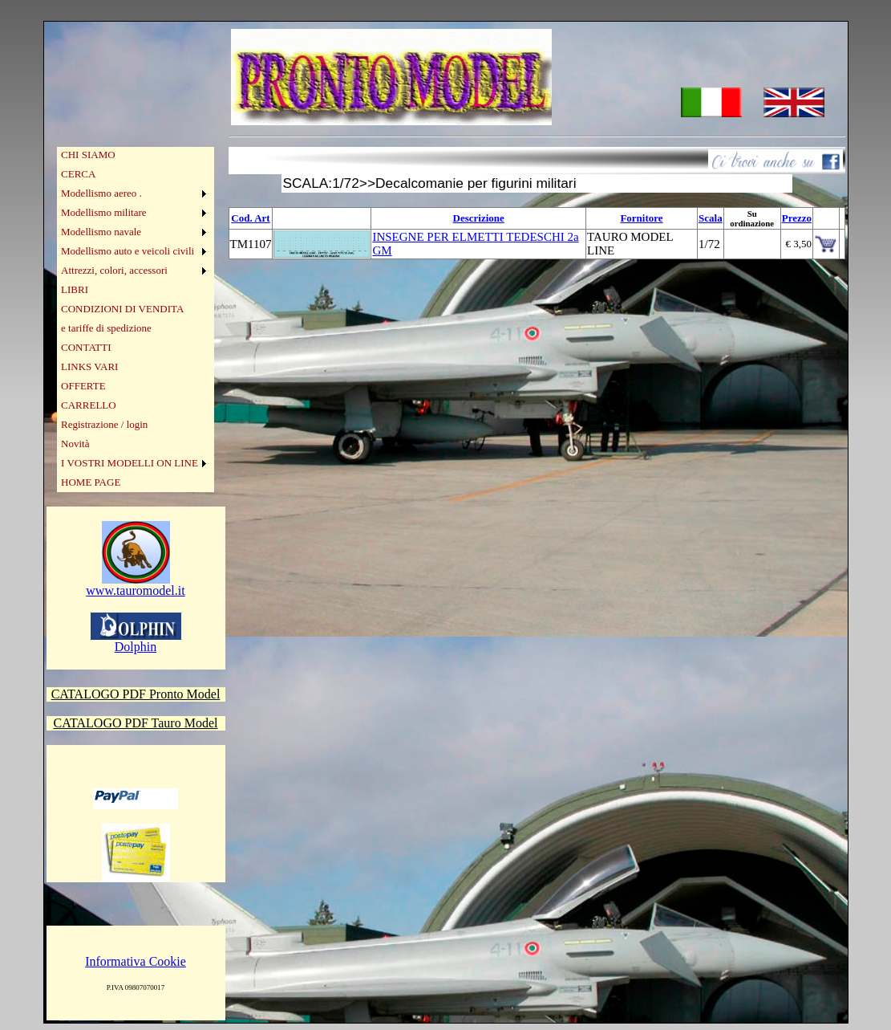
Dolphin (136, 641)
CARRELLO (88, 405)
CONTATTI (86, 347)
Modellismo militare (104, 212)
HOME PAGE (90, 482)
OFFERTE (83, 386)
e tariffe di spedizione (106, 328)
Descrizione (478, 218)
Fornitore (641, 218)
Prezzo (797, 218)
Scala (711, 218)
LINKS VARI (89, 366)
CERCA (78, 174)
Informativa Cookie (135, 961)
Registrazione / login (104, 424)
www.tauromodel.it (135, 584)
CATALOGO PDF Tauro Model (136, 723)
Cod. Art (250, 218)
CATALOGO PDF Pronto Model (136, 694)
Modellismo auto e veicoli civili (127, 251)
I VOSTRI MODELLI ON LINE (129, 463)
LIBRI (74, 289)
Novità (75, 444)
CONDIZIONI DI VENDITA (122, 309)
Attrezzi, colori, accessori (114, 270)
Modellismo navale (101, 232)
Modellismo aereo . (101, 193)
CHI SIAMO (88, 155)
